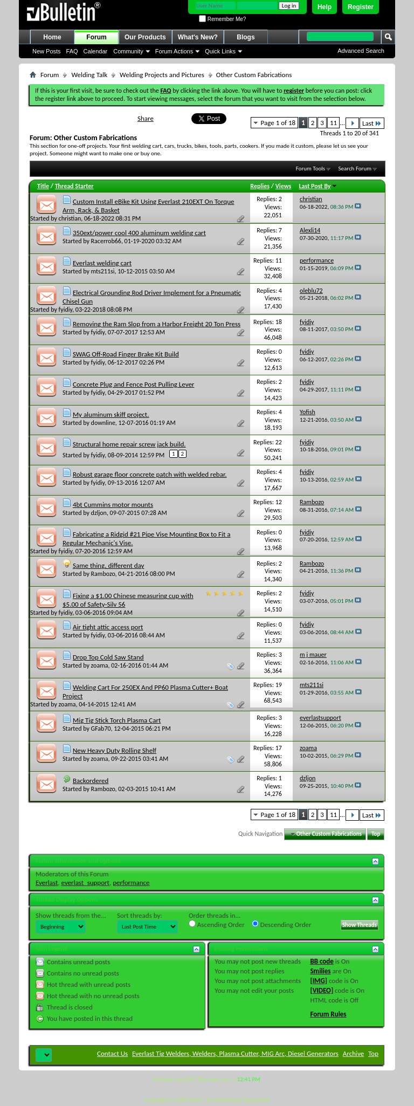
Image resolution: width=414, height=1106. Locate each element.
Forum (96, 37)
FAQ (72, 51)
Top (375, 833)
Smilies (320, 971)
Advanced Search (360, 50)
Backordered (90, 781)
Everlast (47, 882)
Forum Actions (174, 51)
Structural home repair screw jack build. (129, 444)
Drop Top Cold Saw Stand (108, 657)
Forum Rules (328, 1014)
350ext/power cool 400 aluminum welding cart (139, 233)
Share (145, 118)
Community (128, 51)
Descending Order (282, 924)
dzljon (99, 513)
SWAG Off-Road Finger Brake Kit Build (126, 354)
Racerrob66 (106, 241)
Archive (353, 1053)
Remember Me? (222, 19)
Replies (260, 186)
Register (361, 7)
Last (372, 123)
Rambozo (103, 574)
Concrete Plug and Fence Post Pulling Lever (133, 384)
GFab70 (101, 728)
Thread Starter (74, 186)
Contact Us (112, 1053)
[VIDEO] (321, 990)
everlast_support (85, 882)
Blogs (245, 37)
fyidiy (66, 309)
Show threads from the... (71, 915)
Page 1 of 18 (278, 123)
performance (131, 882)
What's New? (198, 37)
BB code (321, 961)
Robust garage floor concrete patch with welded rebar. (149, 474)
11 (333, 123)
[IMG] (318, 981)
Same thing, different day (108, 565)
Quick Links (220, 51)
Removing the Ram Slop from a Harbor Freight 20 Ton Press (156, 324)
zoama (99, 665)
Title (43, 186)
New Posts (46, 51)
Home (52, 37)
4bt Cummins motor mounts (113, 504)
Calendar (96, 51)
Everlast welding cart (102, 263)
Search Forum (355, 168)
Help (325, 7)
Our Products (145, 37)
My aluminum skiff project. (111, 414)
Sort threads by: (139, 915)
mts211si (103, 271)
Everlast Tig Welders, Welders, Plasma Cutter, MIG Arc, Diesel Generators (235, 1053)
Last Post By (318, 186)
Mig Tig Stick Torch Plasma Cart (117, 720)
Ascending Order (217, 924)
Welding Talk (89, 75)
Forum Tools (310, 168)
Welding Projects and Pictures (162, 75)
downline (103, 423)
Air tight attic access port (108, 627)
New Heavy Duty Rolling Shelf (114, 750)
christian (70, 218)
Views (283, 186)
